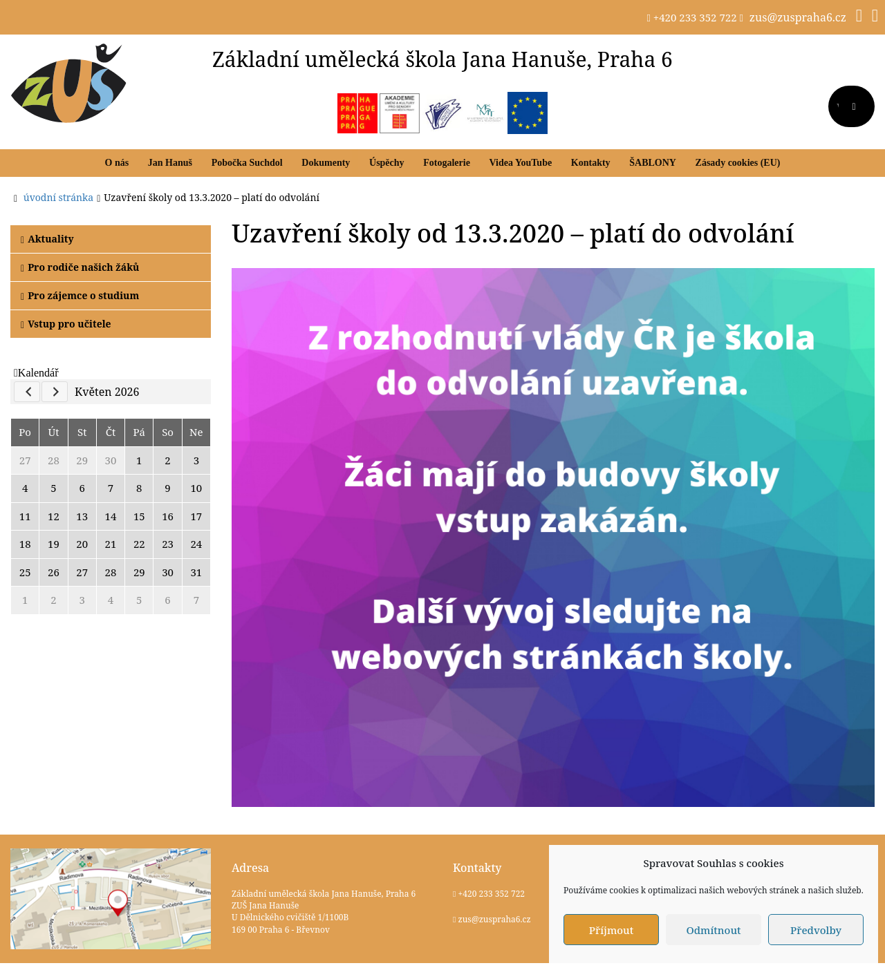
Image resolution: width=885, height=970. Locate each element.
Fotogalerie (446, 163)
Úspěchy (386, 163)
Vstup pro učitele (66, 323)
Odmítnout (713, 930)
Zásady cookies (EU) (738, 163)
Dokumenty (325, 163)
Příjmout (611, 930)
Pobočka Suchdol (247, 163)
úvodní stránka (58, 197)
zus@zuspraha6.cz (797, 17)
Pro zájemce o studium (80, 295)
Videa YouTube (521, 163)
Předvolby (815, 930)
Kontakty (591, 163)
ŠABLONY (652, 163)
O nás (117, 163)
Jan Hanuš (170, 163)
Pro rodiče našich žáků (80, 267)
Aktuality (47, 238)
